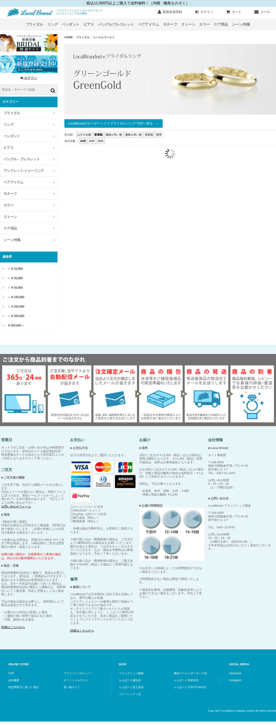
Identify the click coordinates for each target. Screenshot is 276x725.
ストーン (188, 24)
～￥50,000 (15, 287)
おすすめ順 (84, 134)
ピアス (88, 24)
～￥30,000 (15, 278)
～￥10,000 (15, 268)
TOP (11, 673)
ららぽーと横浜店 (130, 680)
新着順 (98, 134)
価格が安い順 (114, 134)
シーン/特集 (241, 24)
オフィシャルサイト (75, 680)
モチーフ (170, 24)
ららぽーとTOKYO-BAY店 (190, 687)
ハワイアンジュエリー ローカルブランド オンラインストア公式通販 (31, 12)
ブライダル (34, 24)
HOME (68, 37)
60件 (101, 141)
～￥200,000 (15, 306)
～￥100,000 (15, 297)
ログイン (204, 12)
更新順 (149, 134)
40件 (92, 141)
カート (234, 12)
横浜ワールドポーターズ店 (190, 673)
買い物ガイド (71, 687)
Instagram (235, 680)
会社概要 (13, 680)
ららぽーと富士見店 (131, 687)
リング (52, 24)
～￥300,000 (15, 316)
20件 (83, 141)
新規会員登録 (170, 12)
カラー (204, 24)
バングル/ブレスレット (116, 24)
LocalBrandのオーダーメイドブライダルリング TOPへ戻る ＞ (113, 123)
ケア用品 (221, 24)
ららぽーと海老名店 (186, 680)
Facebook (235, 673)
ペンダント (70, 24)
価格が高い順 (133, 134)
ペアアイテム (148, 24)
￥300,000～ (15, 325)
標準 (159, 134)
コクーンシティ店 (130, 694)
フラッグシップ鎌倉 (131, 673)
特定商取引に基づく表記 (23, 687)
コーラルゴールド (104, 37)
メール (262, 12)
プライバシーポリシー (77, 673)
